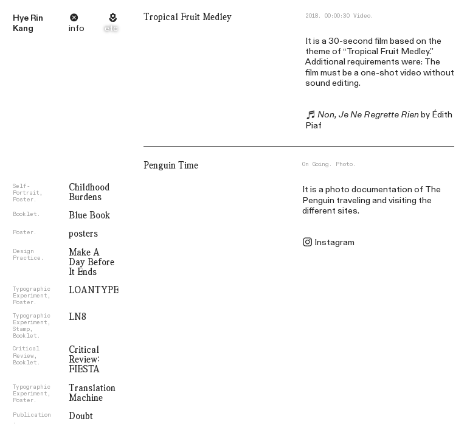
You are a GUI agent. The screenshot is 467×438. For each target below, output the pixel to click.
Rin (36, 18)
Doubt (81, 416)
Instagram (334, 242)
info (77, 28)
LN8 (77, 317)
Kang (23, 28)
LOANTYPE (94, 290)
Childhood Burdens (89, 192)
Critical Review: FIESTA (84, 359)
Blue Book (89, 215)
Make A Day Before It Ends (91, 262)
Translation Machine (92, 393)
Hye (21, 18)
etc (111, 28)
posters (83, 233)
